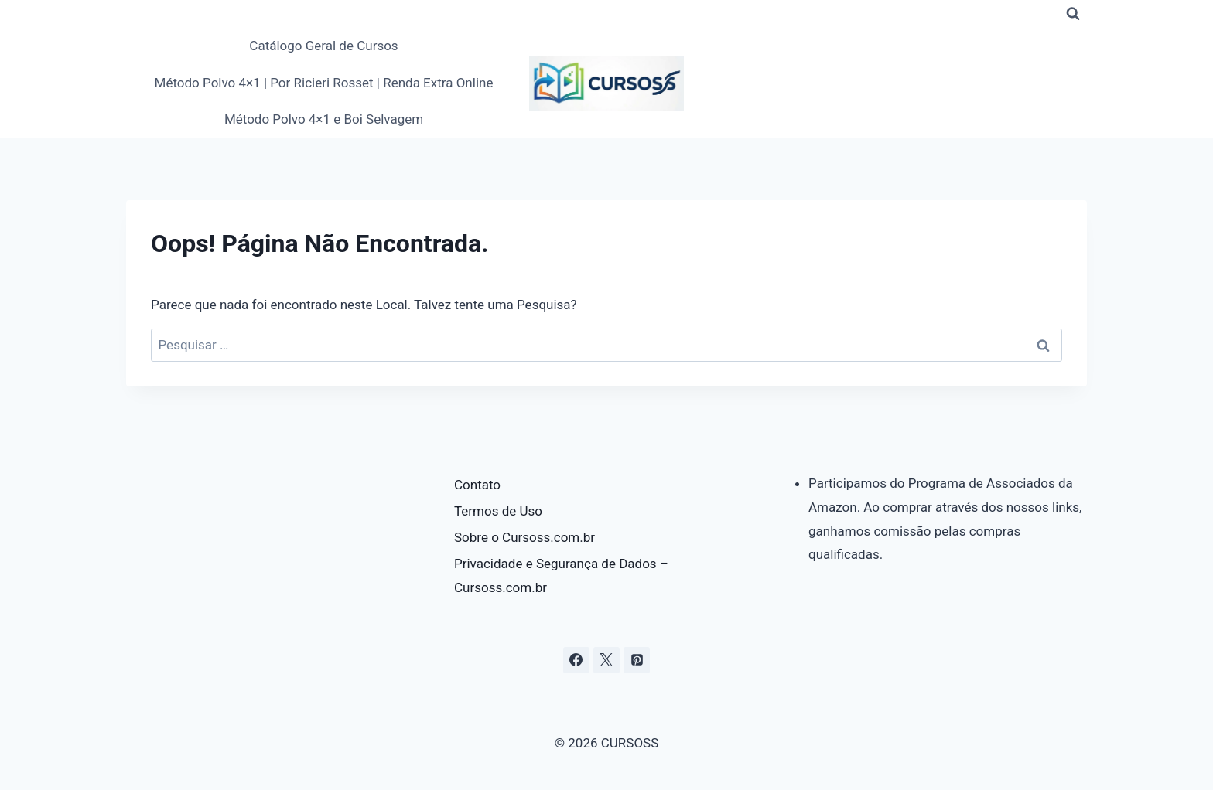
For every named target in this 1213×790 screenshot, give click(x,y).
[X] (606, 660)
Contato (477, 484)
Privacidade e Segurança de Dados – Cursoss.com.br (561, 575)
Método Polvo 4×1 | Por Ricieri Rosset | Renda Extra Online (324, 82)
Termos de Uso (498, 511)
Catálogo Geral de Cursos (323, 45)
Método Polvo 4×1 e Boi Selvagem (323, 119)
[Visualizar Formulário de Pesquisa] (1073, 14)
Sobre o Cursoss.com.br (524, 537)
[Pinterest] (637, 660)
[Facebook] (576, 660)
